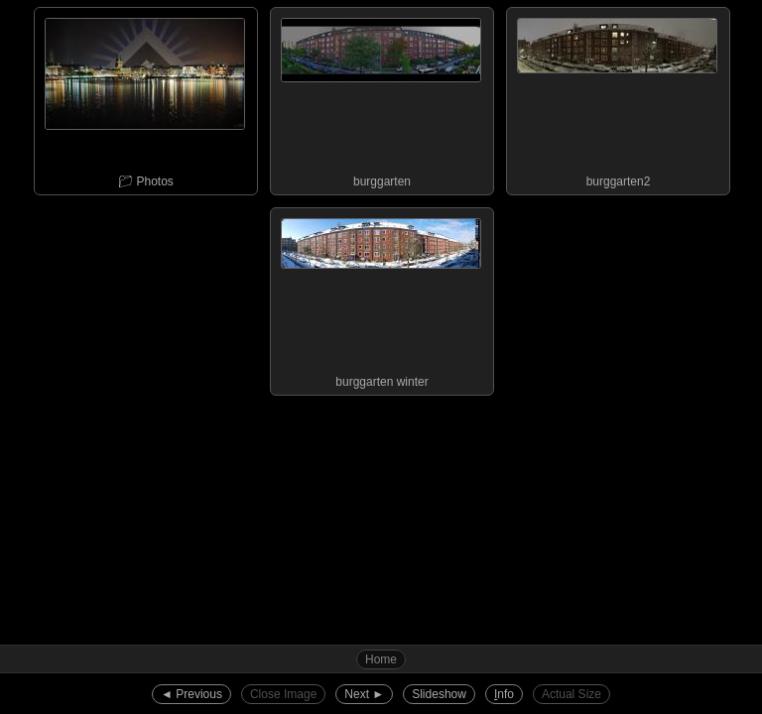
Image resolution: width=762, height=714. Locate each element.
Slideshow (439, 694)
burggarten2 (617, 98)
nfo (504, 694)
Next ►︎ (364, 694)
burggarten (381, 98)
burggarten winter (381, 298)
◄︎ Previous (191, 694)
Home (381, 659)
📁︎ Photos (145, 98)
